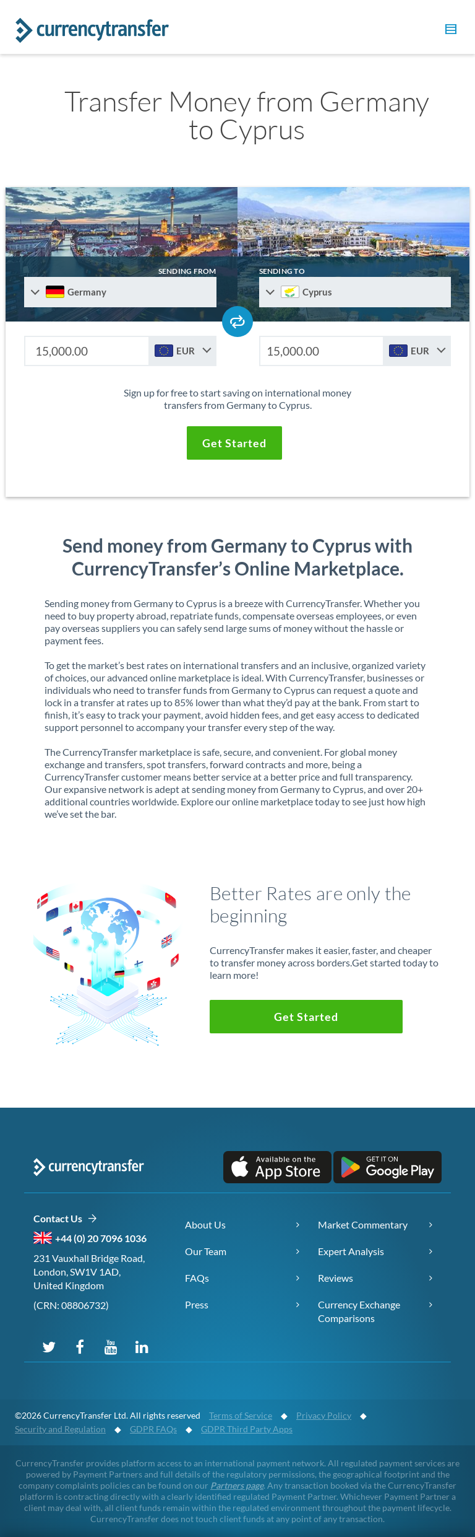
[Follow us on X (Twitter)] (48, 1346)
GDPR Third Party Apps (247, 1429)
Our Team (205, 1251)
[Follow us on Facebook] (79, 1346)
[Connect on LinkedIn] (141, 1346)
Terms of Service (240, 1415)
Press (196, 1304)
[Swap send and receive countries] (237, 321)
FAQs (197, 1278)
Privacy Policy (323, 1415)
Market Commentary (363, 1224)
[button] (449, 31)
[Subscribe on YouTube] (110, 1346)
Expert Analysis (351, 1251)
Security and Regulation (60, 1429)
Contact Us (65, 1218)
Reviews (335, 1278)
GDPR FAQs (153, 1429)
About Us (205, 1224)
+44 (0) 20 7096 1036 (101, 1238)
